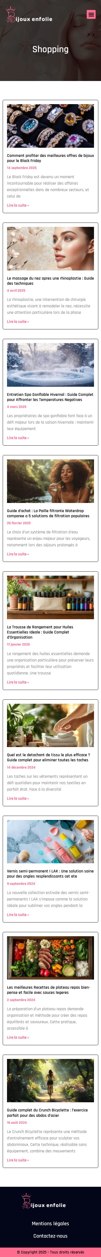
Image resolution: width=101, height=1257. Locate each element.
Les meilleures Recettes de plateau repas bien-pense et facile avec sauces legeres (48, 990)
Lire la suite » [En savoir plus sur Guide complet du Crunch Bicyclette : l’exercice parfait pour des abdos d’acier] (18, 1160)
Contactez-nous (50, 1236)
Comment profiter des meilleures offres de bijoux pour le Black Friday (50, 158)
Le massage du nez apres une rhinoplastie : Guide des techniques (50, 281)
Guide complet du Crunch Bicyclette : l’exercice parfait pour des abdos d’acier (47, 1112)
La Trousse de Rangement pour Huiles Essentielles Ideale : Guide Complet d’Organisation (40, 632)
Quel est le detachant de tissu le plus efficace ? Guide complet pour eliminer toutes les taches (48, 757)
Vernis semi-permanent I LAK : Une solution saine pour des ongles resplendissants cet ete (50, 873)
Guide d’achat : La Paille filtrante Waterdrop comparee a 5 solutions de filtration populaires (48, 513)
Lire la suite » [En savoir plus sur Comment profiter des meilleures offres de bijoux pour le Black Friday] (18, 205)
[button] (91, 14)
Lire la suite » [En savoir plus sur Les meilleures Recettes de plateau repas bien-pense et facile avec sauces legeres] (18, 1037)
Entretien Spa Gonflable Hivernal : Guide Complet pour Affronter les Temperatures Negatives (50, 397)
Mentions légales (50, 1223)
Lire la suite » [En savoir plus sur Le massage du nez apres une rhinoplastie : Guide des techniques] (18, 321)
